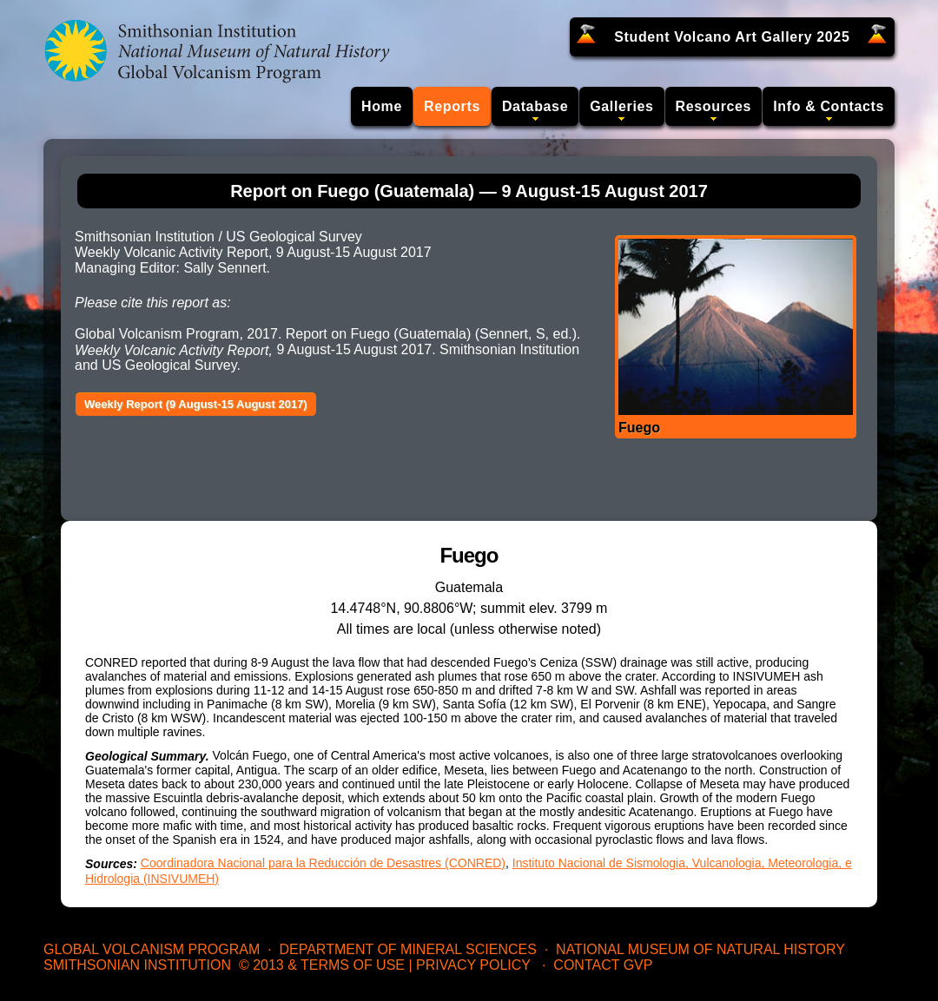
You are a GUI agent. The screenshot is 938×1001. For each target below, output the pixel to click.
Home (381, 106)
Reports (452, 106)
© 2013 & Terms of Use (322, 965)
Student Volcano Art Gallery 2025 (731, 37)
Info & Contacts (828, 106)
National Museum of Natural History (700, 949)
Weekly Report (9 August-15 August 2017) (195, 404)
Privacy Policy (473, 965)
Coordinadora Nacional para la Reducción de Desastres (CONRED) (323, 863)
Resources (714, 106)
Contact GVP (602, 965)
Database (535, 106)
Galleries (621, 106)
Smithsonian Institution (137, 965)
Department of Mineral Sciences (407, 949)
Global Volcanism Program (151, 949)
